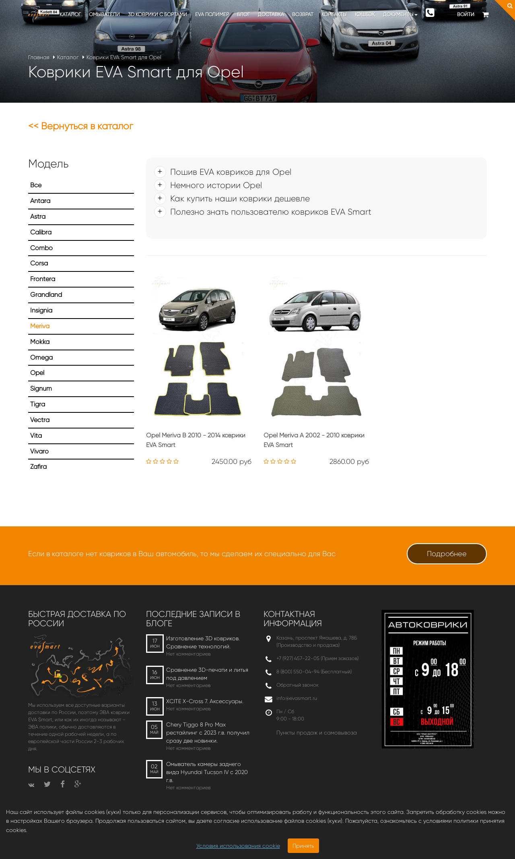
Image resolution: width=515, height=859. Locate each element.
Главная (38, 57)
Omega (41, 357)
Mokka (39, 342)
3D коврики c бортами (157, 14)
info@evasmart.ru (296, 698)
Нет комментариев (188, 654)
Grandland (46, 294)
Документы (400, 14)
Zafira (38, 466)
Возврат (302, 14)
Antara (40, 201)
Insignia (41, 310)
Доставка (271, 14)
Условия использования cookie (238, 845)
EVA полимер (212, 14)
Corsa (39, 263)
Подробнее (447, 554)
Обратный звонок (297, 685)
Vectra (39, 420)
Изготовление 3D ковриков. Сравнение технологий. (203, 642)
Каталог (70, 14)
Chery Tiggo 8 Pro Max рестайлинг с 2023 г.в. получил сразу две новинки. (207, 732)
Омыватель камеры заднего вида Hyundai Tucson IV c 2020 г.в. (207, 772)
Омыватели (104, 14)
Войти (465, 14)
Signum (41, 388)
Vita (36, 435)
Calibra (41, 232)
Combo (41, 248)
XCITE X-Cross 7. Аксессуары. (204, 701)
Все (35, 185)
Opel (37, 373)
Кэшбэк (365, 14)
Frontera (42, 279)
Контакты (334, 14)
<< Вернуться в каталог (80, 126)
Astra (37, 216)
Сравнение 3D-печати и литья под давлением (207, 674)
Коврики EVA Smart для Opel (124, 57)
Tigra (37, 404)
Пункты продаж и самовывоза (316, 732)
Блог (243, 14)
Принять (303, 845)
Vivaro (39, 451)
